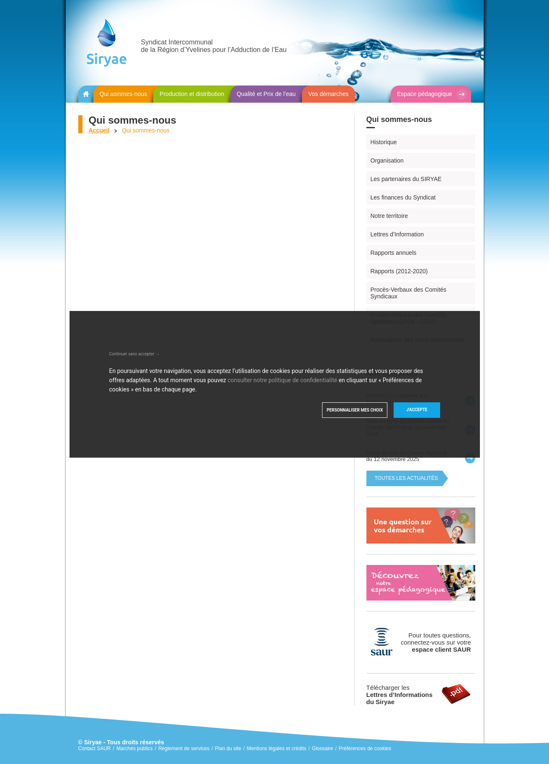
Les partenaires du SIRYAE (406, 179)
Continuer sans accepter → (134, 354)
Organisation (387, 160)
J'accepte (416, 409)
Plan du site (228, 748)
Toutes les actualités (406, 478)
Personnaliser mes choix (355, 410)
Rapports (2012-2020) (399, 271)
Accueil (99, 130)
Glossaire (322, 748)
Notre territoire (389, 215)
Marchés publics (134, 748)
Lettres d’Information (397, 234)
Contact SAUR (94, 748)
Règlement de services (183, 748)
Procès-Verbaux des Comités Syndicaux (408, 293)
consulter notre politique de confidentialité (283, 380)
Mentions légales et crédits (276, 748)
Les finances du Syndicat (403, 197)
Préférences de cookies (365, 748)
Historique (384, 142)
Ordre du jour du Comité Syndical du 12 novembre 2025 (406, 456)
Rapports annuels (394, 252)
